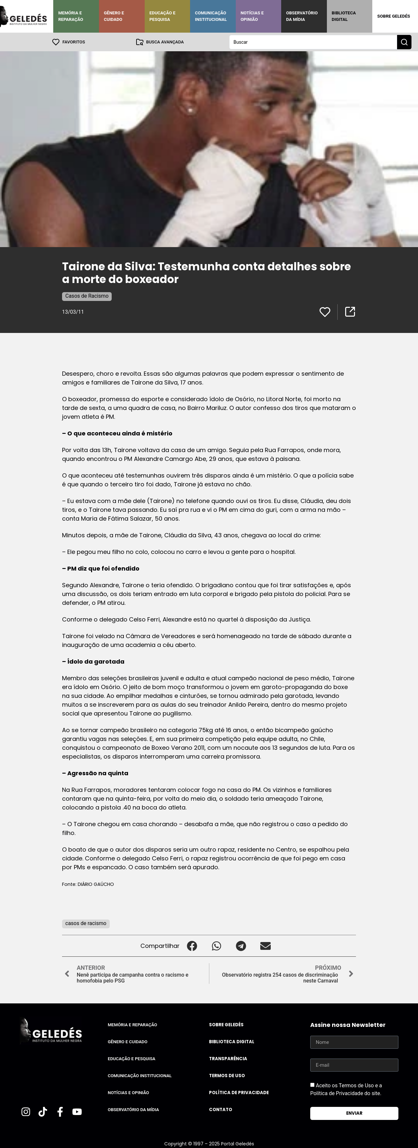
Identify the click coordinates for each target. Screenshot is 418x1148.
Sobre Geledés (393, 16)
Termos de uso (227, 1075)
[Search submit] (404, 42)
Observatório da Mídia (302, 16)
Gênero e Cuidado (114, 16)
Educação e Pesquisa (163, 16)
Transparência (228, 1058)
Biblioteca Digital (344, 16)
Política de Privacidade (239, 1092)
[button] (192, 945)
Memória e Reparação (70, 16)
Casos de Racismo (86, 295)
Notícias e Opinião (252, 16)
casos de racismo (85, 923)
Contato (220, 1109)
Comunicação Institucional (211, 16)
